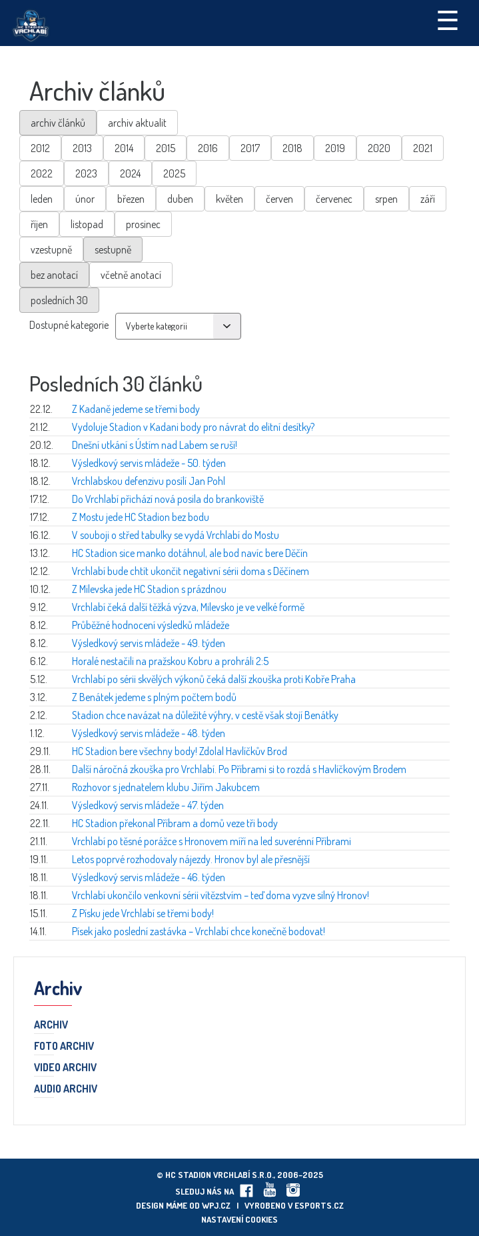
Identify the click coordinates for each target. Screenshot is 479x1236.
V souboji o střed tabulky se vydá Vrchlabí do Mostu (175, 535)
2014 (124, 148)
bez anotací (54, 274)
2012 (40, 148)
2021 (422, 148)
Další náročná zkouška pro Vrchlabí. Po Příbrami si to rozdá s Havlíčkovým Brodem (239, 769)
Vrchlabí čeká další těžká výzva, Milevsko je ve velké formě (188, 607)
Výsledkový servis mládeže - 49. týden (148, 643)
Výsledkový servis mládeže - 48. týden (148, 733)
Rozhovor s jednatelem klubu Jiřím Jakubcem (166, 787)
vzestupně (51, 249)
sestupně (113, 249)
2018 (292, 148)
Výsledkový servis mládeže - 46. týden (148, 877)
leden (42, 198)
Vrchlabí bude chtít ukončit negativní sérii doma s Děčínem (190, 571)
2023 (86, 173)
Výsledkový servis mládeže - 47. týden (148, 805)
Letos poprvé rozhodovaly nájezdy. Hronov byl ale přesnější (191, 859)
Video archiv (65, 1068)
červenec (334, 198)
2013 (82, 148)
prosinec (143, 224)
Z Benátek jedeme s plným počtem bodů (154, 697)
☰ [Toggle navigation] (448, 19)
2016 (208, 148)
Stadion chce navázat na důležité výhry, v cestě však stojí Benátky (205, 715)
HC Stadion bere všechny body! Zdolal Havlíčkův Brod (179, 751)
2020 (379, 148)
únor (85, 198)
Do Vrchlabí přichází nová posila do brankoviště (168, 499)
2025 (174, 173)
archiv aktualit (137, 122)
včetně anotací (131, 274)
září (427, 198)
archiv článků (58, 122)
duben (180, 198)
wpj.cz (216, 1205)
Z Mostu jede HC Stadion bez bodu (140, 517)
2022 (42, 173)
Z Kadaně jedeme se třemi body (136, 409)
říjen (39, 224)
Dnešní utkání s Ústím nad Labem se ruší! (154, 445)
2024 (130, 173)
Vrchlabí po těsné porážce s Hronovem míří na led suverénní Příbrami (211, 841)
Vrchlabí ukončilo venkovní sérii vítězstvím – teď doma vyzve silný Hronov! (220, 895)
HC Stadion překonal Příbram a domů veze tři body (175, 823)
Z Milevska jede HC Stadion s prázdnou (149, 589)
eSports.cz (319, 1205)
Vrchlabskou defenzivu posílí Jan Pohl (148, 481)
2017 (250, 148)
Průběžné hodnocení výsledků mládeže (150, 625)
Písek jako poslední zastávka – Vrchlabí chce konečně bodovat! (198, 931)
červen (279, 198)
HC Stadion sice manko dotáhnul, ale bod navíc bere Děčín (190, 553)
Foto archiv (64, 1047)
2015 (165, 148)
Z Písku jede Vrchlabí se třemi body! (143, 913)
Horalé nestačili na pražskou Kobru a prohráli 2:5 (170, 661)
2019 (335, 148)
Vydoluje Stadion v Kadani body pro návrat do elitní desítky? (193, 427)
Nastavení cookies (239, 1219)
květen (229, 198)
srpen (386, 198)
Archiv (51, 1025)
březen (131, 198)
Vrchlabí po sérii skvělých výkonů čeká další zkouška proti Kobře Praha (214, 679)
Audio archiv (65, 1089)
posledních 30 (59, 300)
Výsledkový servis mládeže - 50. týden (149, 463)
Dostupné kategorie (69, 325)
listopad (87, 224)
